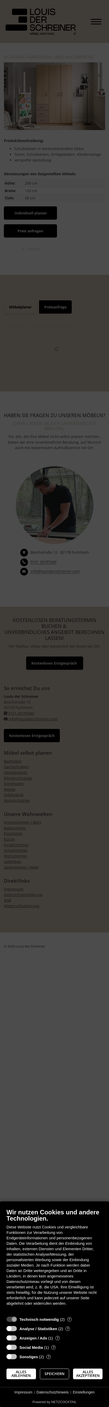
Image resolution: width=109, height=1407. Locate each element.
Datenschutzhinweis (53, 1392)
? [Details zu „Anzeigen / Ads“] (58, 1338)
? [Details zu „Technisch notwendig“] (69, 1319)
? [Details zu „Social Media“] (53, 1347)
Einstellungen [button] (84, 1392)
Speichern (54, 1373)
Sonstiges (28, 1357)
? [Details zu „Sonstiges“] (48, 1357)
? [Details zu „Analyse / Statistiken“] (68, 1329)
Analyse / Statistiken (38, 1329)
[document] (54, 1261)
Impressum (23, 1392)
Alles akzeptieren (88, 1374)
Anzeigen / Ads (33, 1338)
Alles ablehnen (21, 1374)
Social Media (31, 1347)
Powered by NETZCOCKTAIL (54, 1402)
